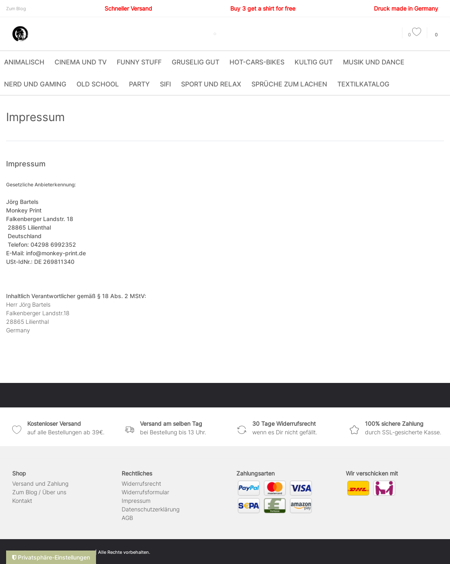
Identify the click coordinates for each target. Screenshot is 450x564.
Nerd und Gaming (35, 84)
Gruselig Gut (195, 62)
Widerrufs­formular (145, 492)
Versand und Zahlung (40, 483)
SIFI (165, 84)
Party (139, 84)
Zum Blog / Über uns (39, 492)
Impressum (136, 500)
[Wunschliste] (414, 34)
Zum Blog (16, 8)
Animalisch (24, 62)
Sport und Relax (211, 84)
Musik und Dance (373, 62)
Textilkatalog (363, 84)
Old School (97, 84)
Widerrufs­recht (141, 483)
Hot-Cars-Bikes (256, 62)
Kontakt (22, 500)
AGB (127, 517)
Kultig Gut (314, 62)
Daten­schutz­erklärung (150, 509)
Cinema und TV (81, 62)
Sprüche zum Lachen (289, 84)
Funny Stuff (139, 62)
